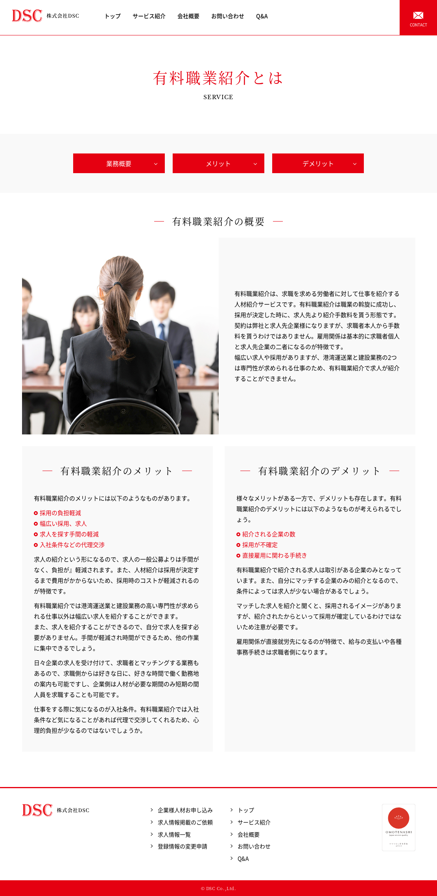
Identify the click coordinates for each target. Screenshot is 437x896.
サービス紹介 (149, 16)
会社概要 (188, 16)
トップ (112, 16)
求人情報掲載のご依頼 (185, 822)
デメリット (318, 163)
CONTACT (418, 25)
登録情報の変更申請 (182, 846)
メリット (218, 163)
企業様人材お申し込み (185, 810)
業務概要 (118, 163)
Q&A (262, 16)
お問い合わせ (227, 16)
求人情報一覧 (174, 834)
